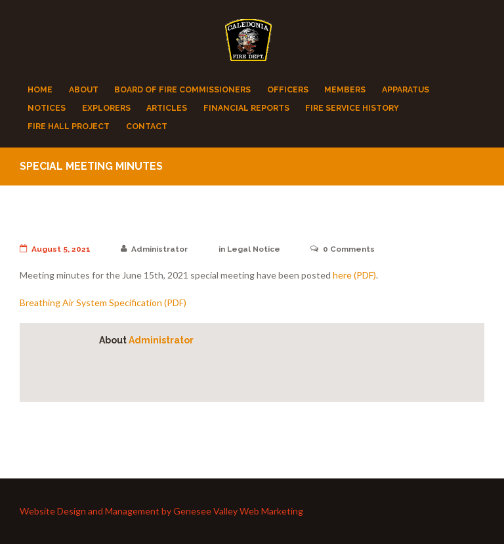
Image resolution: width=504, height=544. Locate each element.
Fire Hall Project (69, 126)
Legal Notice (253, 249)
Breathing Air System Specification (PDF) (103, 302)
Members (345, 89)
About (83, 89)
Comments (342, 249)
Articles (166, 108)
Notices (47, 108)
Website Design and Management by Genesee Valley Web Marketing (161, 511)
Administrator (154, 249)
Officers (287, 89)
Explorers (106, 108)
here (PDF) (354, 275)
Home (40, 89)
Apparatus (405, 89)
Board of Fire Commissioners (182, 89)
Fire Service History (352, 108)
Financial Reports (246, 108)
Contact (146, 126)
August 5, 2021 (55, 249)
